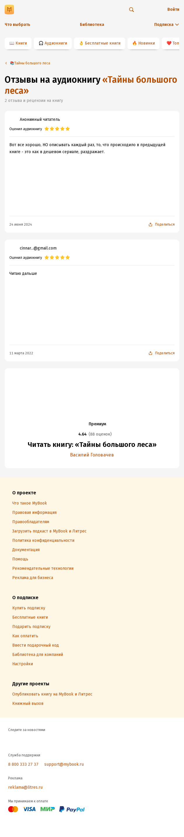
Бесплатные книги (102, 43)
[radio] (46, 129)
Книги (21, 43)
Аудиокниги (56, 43)
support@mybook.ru (64, 764)
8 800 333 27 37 (23, 764)
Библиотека (92, 24)
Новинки (146, 43)
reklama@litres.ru (25, 787)
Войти (173, 9)
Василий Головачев (92, 455)
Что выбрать (17, 24)
